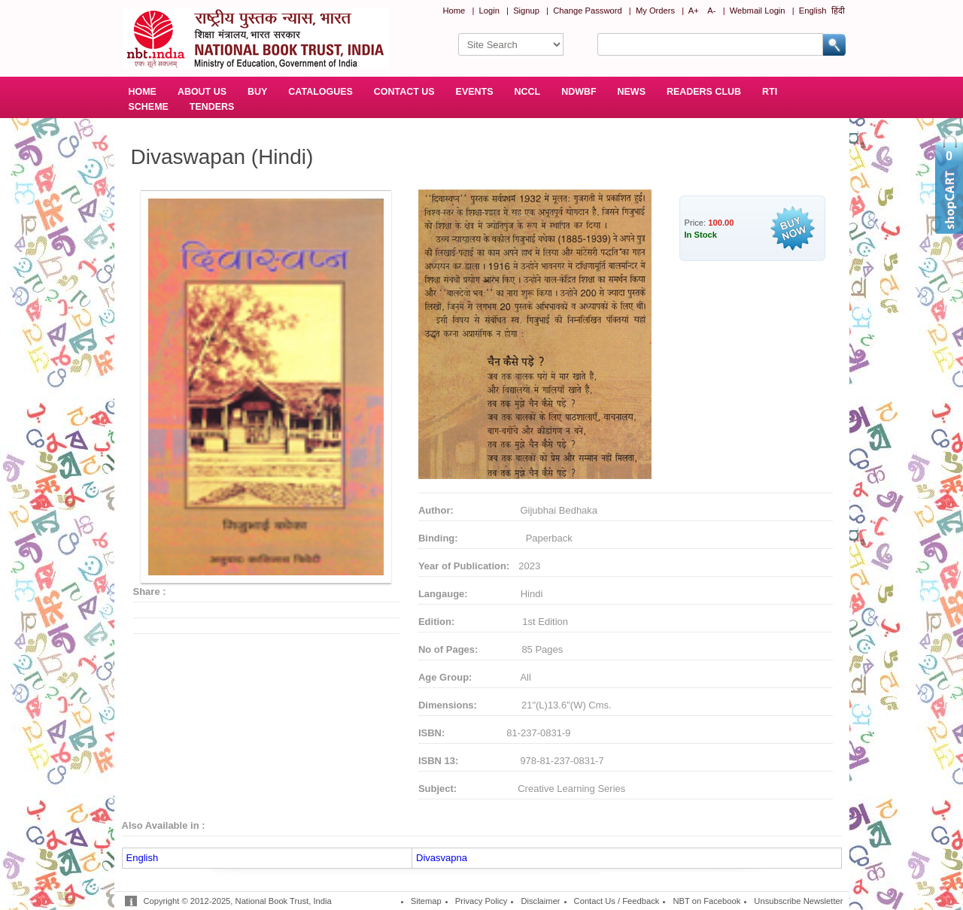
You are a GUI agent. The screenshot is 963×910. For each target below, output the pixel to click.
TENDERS (212, 107)
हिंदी (838, 10)
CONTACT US (404, 91)
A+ (693, 10)
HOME (142, 91)
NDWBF (578, 91)
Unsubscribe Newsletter (798, 900)
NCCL (528, 91)
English (813, 10)
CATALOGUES (320, 91)
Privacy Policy (481, 900)
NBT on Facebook (706, 900)
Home (453, 10)
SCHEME (149, 107)
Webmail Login (757, 10)
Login (489, 10)
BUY (257, 91)
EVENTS (475, 91)
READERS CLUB (704, 91)
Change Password (587, 10)
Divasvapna (441, 857)
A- (711, 10)
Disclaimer (540, 900)
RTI (769, 91)
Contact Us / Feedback (617, 900)
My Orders (655, 10)
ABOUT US (202, 91)
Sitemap (426, 900)
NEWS (632, 91)
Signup (526, 10)
